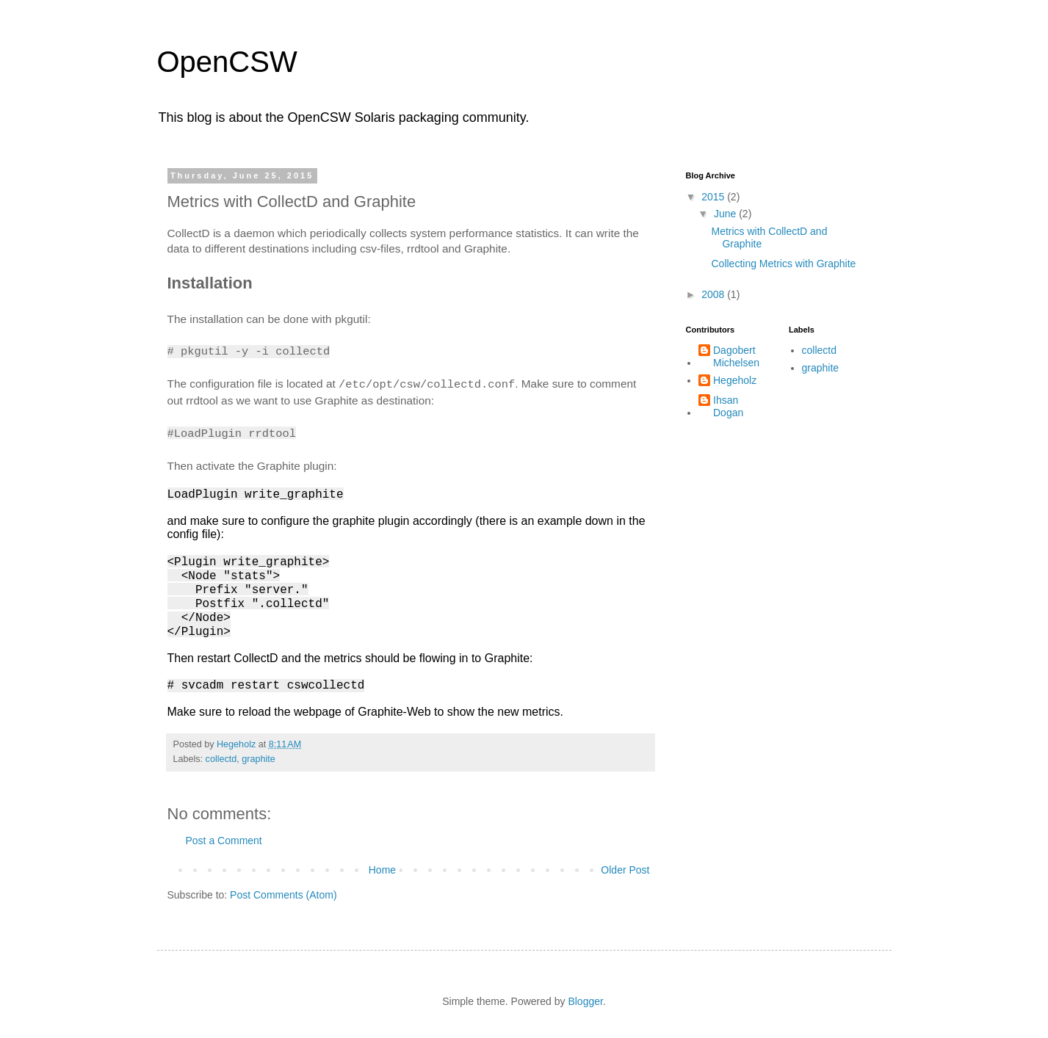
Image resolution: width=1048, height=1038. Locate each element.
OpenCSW (227, 62)
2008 (714, 294)
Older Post (625, 870)
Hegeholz (734, 380)
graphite (258, 759)
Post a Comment (224, 840)
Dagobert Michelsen (736, 356)
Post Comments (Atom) (283, 895)
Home (382, 870)
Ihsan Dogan (728, 406)
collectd (221, 759)
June (726, 213)
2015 (714, 197)
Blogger (585, 1001)
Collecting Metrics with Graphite (783, 263)
